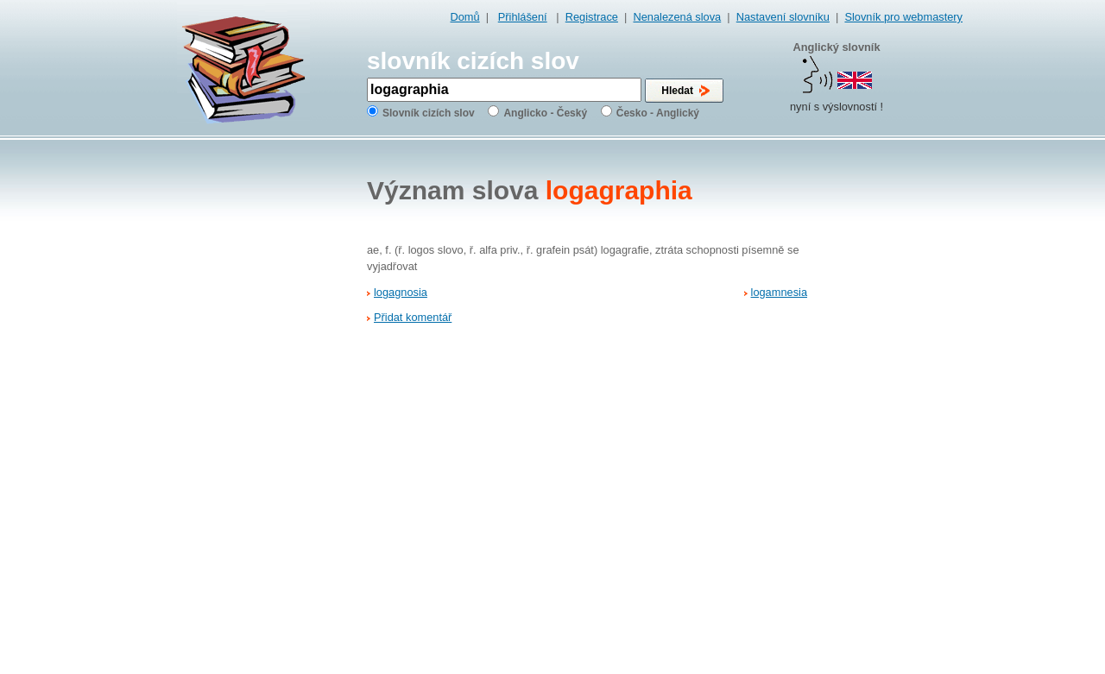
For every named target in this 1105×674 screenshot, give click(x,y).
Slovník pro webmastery (903, 16)
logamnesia (779, 292)
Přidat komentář (412, 317)
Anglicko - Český (545, 113)
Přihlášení (522, 16)
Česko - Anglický (657, 113)
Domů (465, 16)
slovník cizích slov (473, 60)
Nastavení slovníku (783, 16)
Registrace (591, 16)
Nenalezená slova (677, 16)
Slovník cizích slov (428, 113)
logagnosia (400, 292)
